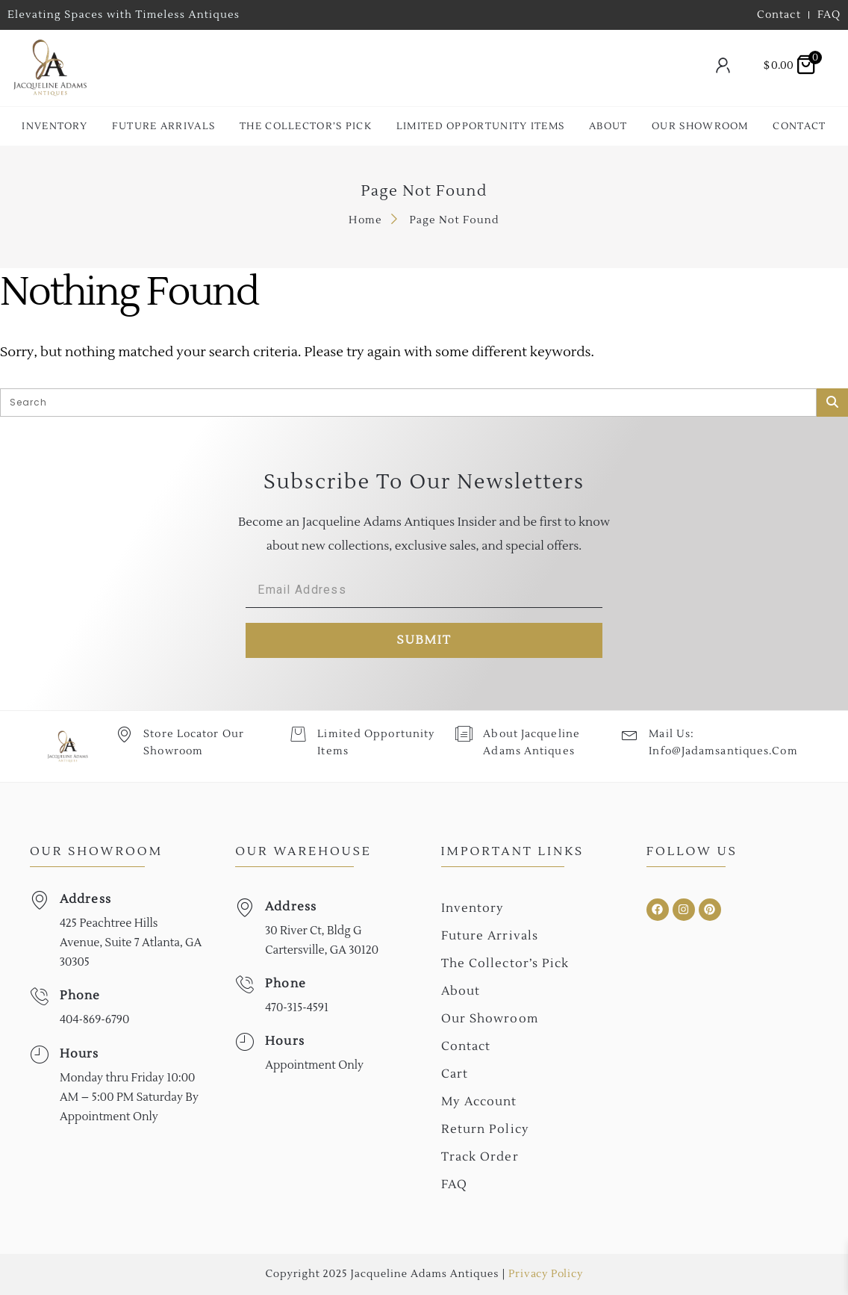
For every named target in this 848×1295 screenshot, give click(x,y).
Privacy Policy (545, 1274)
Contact (799, 126)
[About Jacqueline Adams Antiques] (464, 734)
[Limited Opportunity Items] (298, 734)
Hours (79, 1053)
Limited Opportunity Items (480, 126)
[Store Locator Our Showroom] (124, 734)
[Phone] (39, 996)
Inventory (54, 126)
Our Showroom (700, 126)
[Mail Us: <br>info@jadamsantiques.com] (629, 734)
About (608, 126)
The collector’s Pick (306, 126)
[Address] (39, 900)
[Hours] (39, 1055)
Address (85, 899)
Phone (80, 995)
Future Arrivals (164, 126)
